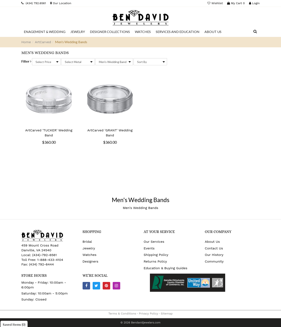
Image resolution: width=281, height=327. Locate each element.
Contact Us (214, 248)
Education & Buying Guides (165, 268)
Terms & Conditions (122, 313)
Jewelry (89, 248)
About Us (212, 242)
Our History (214, 255)
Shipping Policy (156, 255)
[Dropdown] (44, 32)
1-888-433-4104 (50, 260)
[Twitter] (96, 285)
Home (26, 42)
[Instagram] (116, 285)
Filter (26, 61)
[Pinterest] (106, 285)
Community (214, 261)
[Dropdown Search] (255, 31)
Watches (90, 255)
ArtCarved (43, 42)
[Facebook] (86, 285)
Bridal (87, 242)
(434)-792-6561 (44, 255)
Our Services (154, 242)
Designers (90, 261)
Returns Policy (155, 261)
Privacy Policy (148, 313)
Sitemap (167, 313)
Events (149, 248)
